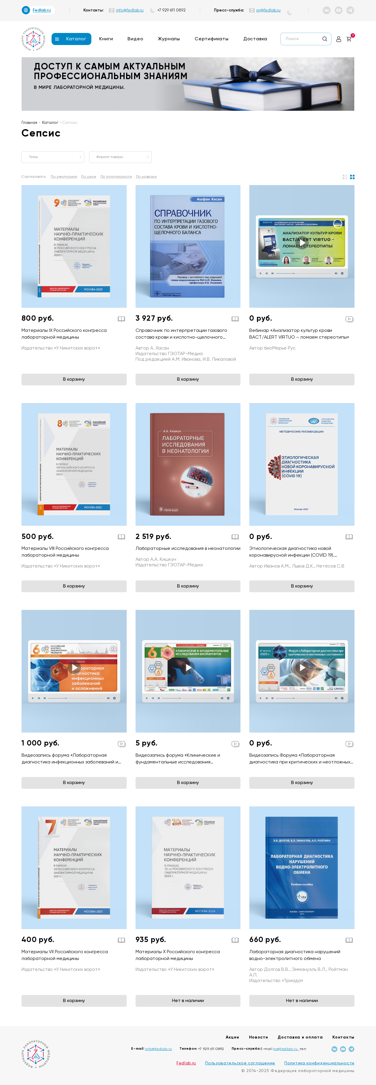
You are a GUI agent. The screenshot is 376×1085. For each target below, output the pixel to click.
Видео (135, 39)
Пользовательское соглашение (240, 1063)
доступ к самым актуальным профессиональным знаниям (111, 72)
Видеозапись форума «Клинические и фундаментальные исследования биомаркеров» (178, 762)
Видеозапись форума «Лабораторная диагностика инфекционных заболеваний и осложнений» (70, 762)
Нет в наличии (188, 1001)
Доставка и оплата (300, 1037)
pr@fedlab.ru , (286, 1049)
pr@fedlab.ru (268, 10)
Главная (29, 123)
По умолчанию (64, 177)
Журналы (169, 39)
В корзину (74, 379)
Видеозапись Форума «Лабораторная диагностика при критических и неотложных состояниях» (299, 762)
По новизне (146, 177)
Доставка (255, 39)
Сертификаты (212, 39)
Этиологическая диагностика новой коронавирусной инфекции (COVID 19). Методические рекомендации (291, 555)
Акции (232, 1037)
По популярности (116, 177)
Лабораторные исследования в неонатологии (188, 548)
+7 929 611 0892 (171, 10)
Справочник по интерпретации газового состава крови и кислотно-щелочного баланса (181, 337)
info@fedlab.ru (130, 10)
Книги (106, 39)
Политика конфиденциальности (319, 1063)
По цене (88, 177)
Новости (258, 1037)
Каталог (76, 39)
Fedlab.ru (186, 1063)
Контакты (343, 1037)
